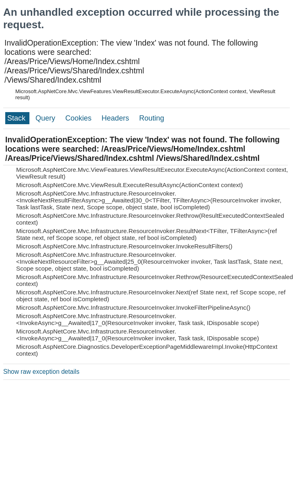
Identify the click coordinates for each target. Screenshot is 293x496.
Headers (116, 118)
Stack (17, 118)
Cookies (79, 118)
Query (46, 118)
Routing (151, 118)
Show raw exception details (41, 371)
